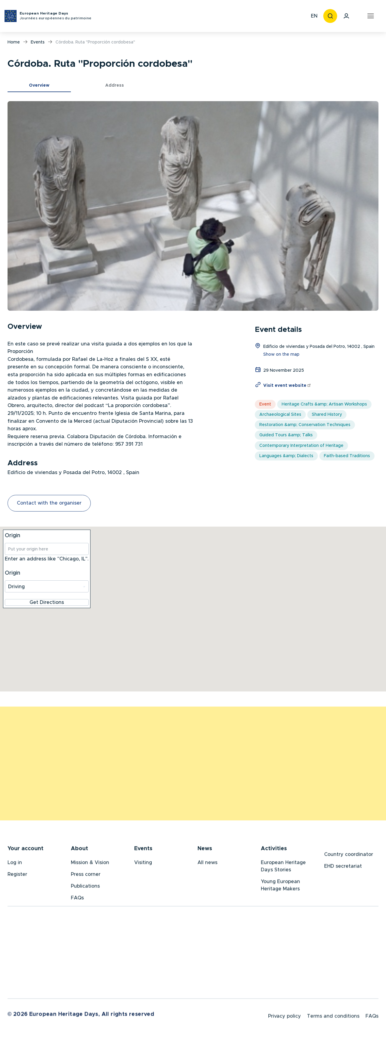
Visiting (143, 863)
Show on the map (281, 354)
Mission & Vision (90, 863)
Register (17, 875)
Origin (12, 535)
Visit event (287, 385)
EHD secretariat (343, 867)
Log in (15, 863)
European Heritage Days (56, 16)
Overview (39, 85)
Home (14, 42)
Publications (85, 887)
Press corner (85, 875)
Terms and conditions (333, 1018)
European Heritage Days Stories (283, 867)
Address (114, 85)
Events (38, 42)
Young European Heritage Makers (280, 886)
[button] (193, 206)
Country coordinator (348, 855)
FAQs (77, 898)
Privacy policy (284, 1018)
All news (207, 863)
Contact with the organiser (49, 503)
